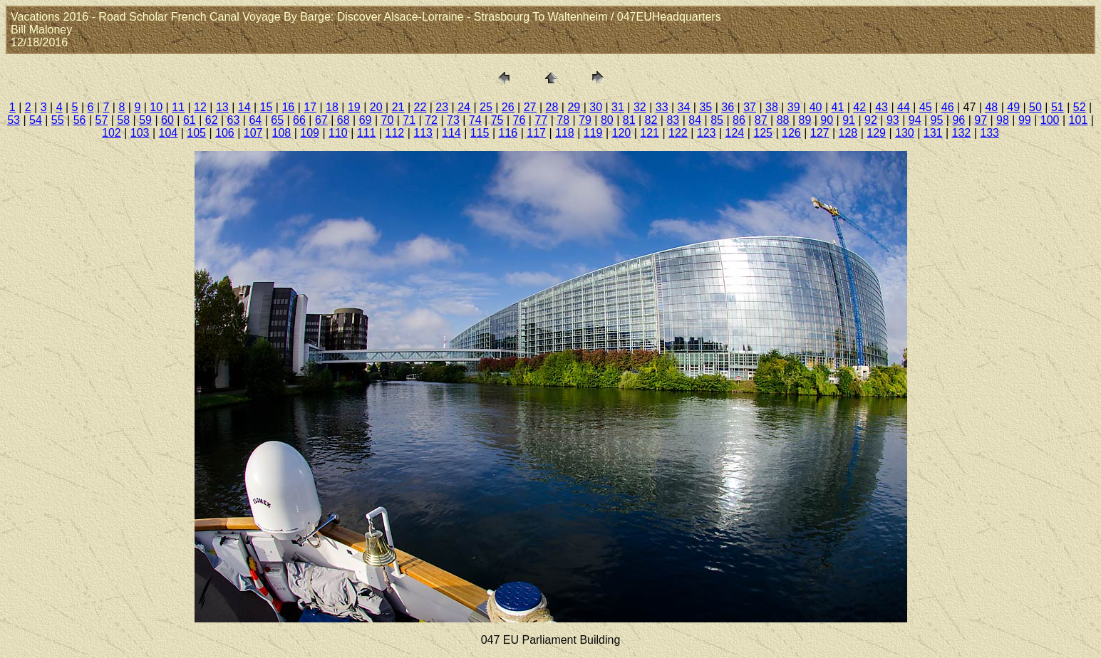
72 (431, 120)
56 (79, 120)
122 (678, 133)
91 (848, 120)
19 (354, 107)
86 (739, 120)
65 (277, 120)
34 (684, 107)
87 (761, 120)
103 (140, 133)
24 (464, 107)
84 (694, 120)
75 (497, 120)
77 (540, 120)
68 (343, 120)
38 (771, 107)
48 (991, 107)
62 (211, 120)
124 (735, 133)
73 (453, 120)
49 (1013, 107)
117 (536, 133)
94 (915, 120)
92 (870, 120)
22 (419, 107)
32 (640, 107)
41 (838, 107)
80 (607, 120)
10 (156, 107)
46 (947, 107)
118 (564, 133)
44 (903, 107)
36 (727, 107)
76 (519, 120)
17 (310, 107)
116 (508, 133)
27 (530, 107)
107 (253, 133)
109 (309, 133)
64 (255, 120)
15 (266, 107)
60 (167, 120)
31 (617, 107)
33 (662, 107)
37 (749, 107)
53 (13, 120)
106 (224, 133)
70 (387, 120)
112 (395, 133)
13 (222, 107)
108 (281, 133)
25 (486, 107)
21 (398, 107)
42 (859, 107)
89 (805, 120)
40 (816, 107)
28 (552, 107)
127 (819, 133)
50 (1035, 107)
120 (621, 133)
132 (961, 133)
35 (705, 107)
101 (1078, 120)
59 (145, 120)
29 (573, 107)
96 (958, 120)
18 (332, 107)
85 (716, 120)
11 (178, 107)
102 (111, 133)
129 (876, 133)
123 (706, 133)
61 (189, 120)
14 (244, 107)
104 (168, 133)
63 (233, 120)
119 (593, 133)
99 (1024, 120)
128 (848, 133)
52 (1079, 107)
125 (762, 133)
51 (1057, 107)
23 (441, 107)
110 (338, 133)
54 (35, 120)
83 (672, 120)
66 (299, 120)
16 (287, 107)
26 (508, 107)
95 (937, 120)
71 (409, 120)
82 (651, 120)
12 (200, 107)
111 (366, 133)
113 (423, 133)
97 (980, 120)
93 (893, 120)
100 (1050, 120)
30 (595, 107)
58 (123, 120)
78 (563, 120)
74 (475, 120)
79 (585, 120)
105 (196, 133)
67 (321, 120)
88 (783, 120)
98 (1002, 120)
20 (376, 107)
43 (881, 107)
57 (101, 120)
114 (451, 133)
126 (791, 133)
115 (480, 133)
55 (57, 120)
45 (925, 107)
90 (826, 120)
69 (365, 120)
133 (989, 133)
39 (793, 107)
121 (649, 133)
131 (933, 133)
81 (629, 120)
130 (904, 133)
